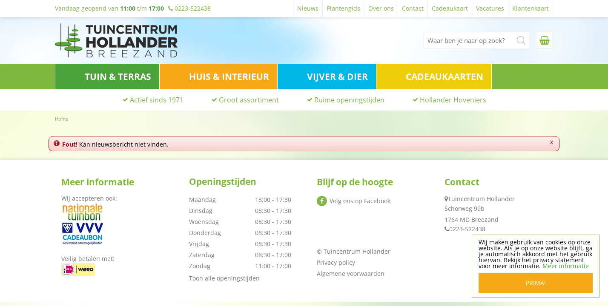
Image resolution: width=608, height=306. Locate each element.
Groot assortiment (249, 100)
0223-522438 (467, 229)
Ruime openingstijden (349, 100)
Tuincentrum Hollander (481, 199)
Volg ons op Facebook (360, 201)
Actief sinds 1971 (157, 100)
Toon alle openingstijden (224, 278)
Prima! (536, 284)
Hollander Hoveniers (453, 100)
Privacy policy (336, 262)
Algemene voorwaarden (350, 273)
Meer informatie (566, 268)
